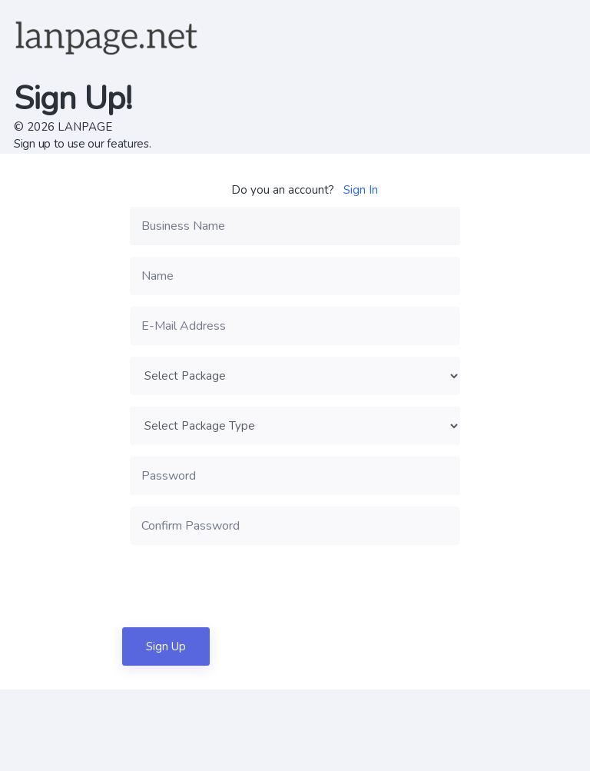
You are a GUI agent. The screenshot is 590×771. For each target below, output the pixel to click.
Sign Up (166, 646)
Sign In (360, 190)
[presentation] (246, 586)
